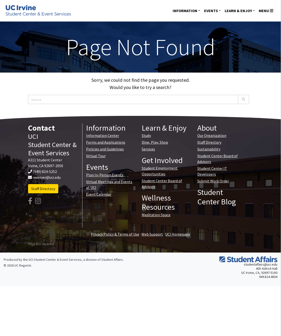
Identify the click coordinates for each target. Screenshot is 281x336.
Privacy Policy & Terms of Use (115, 234)
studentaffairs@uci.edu (260, 264)
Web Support (152, 234)
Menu (266, 10)
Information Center (102, 135)
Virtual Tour (96, 155)
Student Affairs (112, 259)
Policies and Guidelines (105, 149)
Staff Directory (43, 188)
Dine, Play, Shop (155, 142)
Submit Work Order (213, 181)
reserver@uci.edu (47, 177)
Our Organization (211, 135)
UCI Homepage (177, 234)
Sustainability (208, 149)
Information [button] (185, 10)
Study (146, 135)
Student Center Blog (216, 196)
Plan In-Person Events (104, 174)
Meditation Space (156, 214)
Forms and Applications (105, 142)
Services (148, 149)
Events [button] (211, 10)
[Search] (243, 99)
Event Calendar (98, 194)
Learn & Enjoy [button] (238, 10)
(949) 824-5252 (45, 171)
